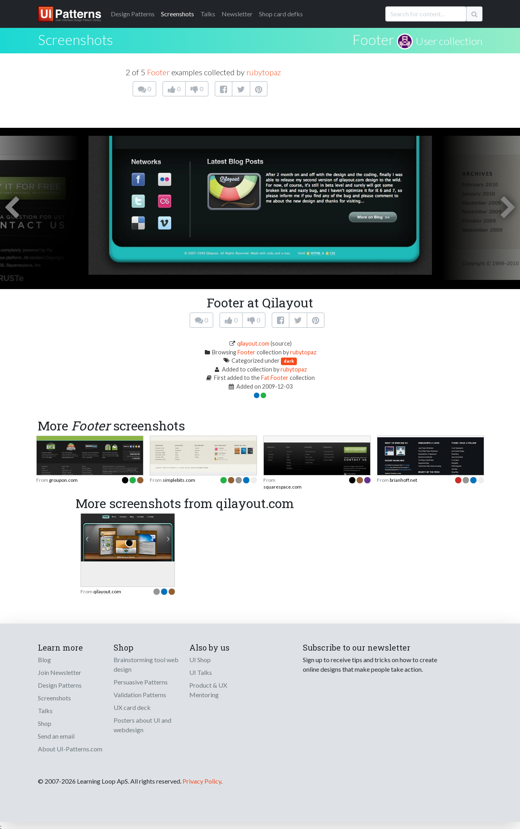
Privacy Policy (201, 781)
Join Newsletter (59, 672)
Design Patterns (60, 685)
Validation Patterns (140, 694)
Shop (44, 723)
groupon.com (63, 480)
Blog (44, 659)
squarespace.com (282, 487)
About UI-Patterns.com (70, 749)
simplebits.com (179, 480)
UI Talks (200, 672)
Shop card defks (281, 14)
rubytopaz (263, 72)
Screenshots (177, 14)
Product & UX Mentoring (208, 689)
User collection (449, 41)
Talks (207, 14)
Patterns (133, 14)
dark (289, 361)
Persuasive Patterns (141, 682)
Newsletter (237, 14)
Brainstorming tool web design (146, 664)
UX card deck (132, 707)
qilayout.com (253, 343)
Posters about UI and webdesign (142, 724)
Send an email (56, 736)
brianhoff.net (403, 480)
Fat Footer (274, 377)
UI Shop (200, 659)
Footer (373, 39)
